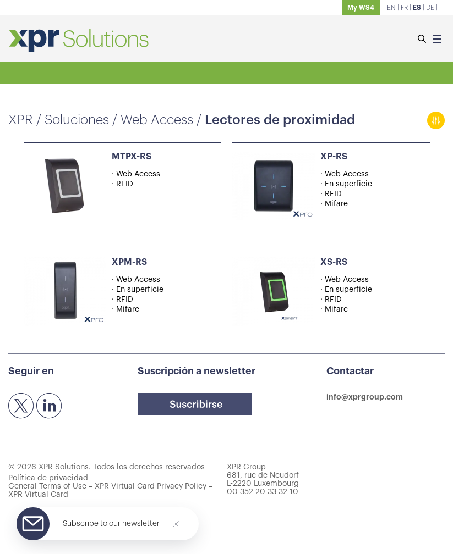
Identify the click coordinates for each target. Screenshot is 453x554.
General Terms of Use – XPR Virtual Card (81, 486)
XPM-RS (129, 262)
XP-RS (333, 156)
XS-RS (333, 262)
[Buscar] (421, 40)
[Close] (175, 524)
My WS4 (360, 7)
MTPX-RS (131, 156)
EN (391, 7)
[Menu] (437, 40)
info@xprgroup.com (364, 397)
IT (442, 7)
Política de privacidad (48, 478)
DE (430, 7)
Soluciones (77, 119)
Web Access (157, 119)
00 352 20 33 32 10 (262, 492)
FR (404, 7)
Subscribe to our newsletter (111, 524)
